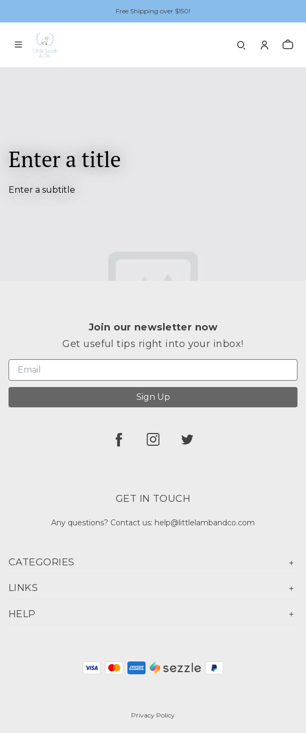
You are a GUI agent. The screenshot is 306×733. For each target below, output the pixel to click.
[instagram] (153, 439)
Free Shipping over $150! (153, 11)
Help (153, 614)
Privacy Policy (153, 715)
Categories (153, 562)
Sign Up (153, 397)
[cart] (287, 45)
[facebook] (119, 439)
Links (153, 588)
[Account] (264, 45)
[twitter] (187, 439)
